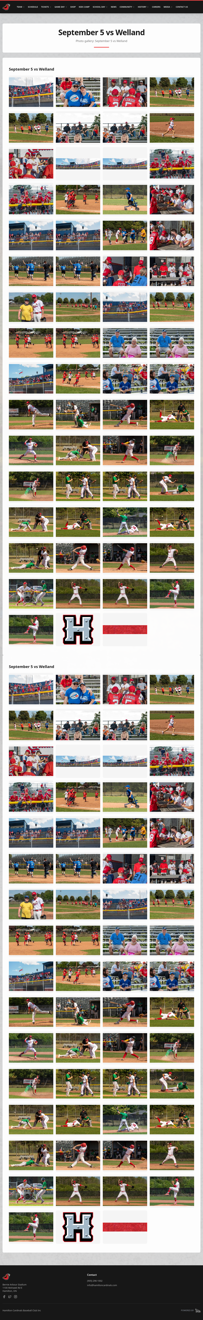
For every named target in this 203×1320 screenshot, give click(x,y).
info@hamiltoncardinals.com (102, 1285)
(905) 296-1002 (94, 1280)
